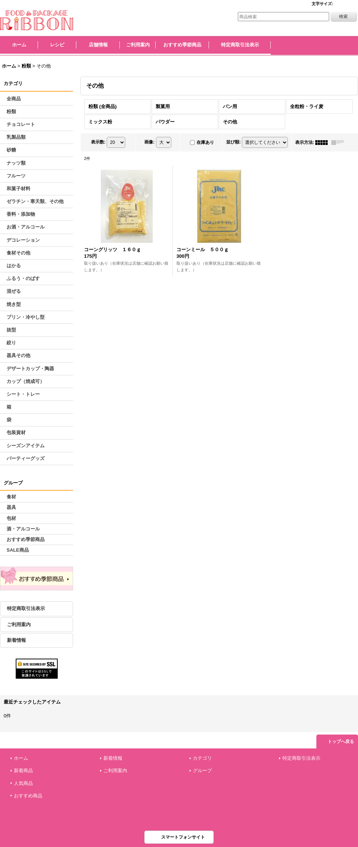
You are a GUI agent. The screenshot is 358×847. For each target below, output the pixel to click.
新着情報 (16, 640)
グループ (202, 770)
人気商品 (23, 783)
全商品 (14, 98)
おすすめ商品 (28, 795)
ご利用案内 (19, 624)
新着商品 (23, 770)
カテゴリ (202, 758)
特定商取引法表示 (26, 608)
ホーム (21, 758)
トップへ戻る (341, 741)
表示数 (98, 142)
